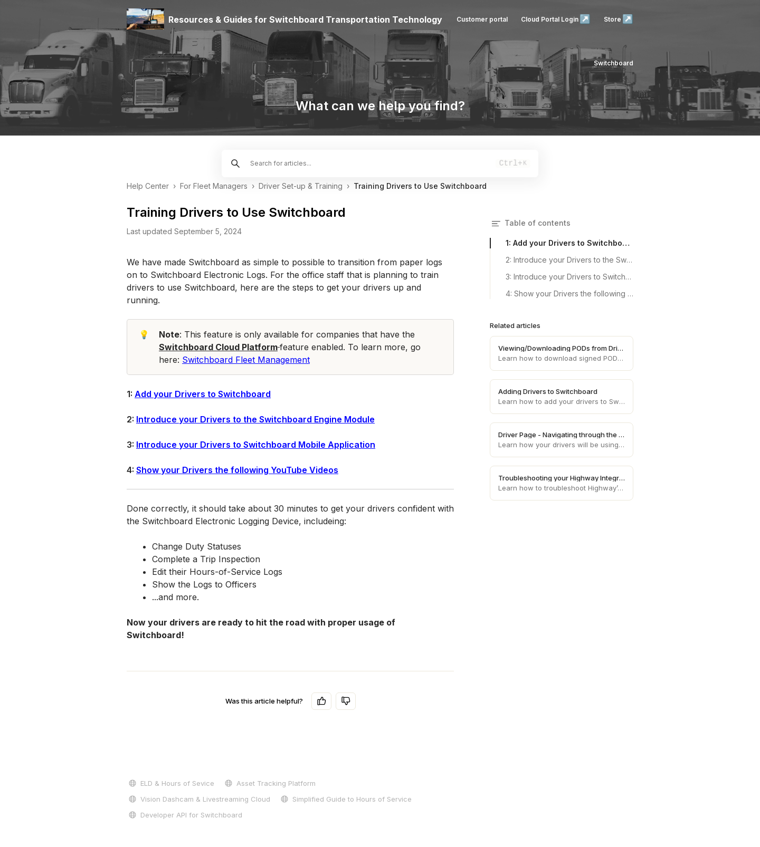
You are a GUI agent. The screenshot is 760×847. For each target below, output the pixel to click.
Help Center (148, 185)
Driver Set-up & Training (301, 185)
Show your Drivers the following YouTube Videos (237, 470)
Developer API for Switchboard (184, 815)
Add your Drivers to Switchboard (203, 394)
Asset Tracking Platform (269, 783)
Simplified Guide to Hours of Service (345, 799)
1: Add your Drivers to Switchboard (569, 242)
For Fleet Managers (214, 185)
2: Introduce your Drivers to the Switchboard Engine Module (569, 259)
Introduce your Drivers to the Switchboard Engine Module (255, 419)
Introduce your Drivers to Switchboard (216, 444)
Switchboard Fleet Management (246, 359)
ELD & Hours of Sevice (170, 783)
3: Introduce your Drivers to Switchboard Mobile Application (569, 276)
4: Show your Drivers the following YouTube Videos (569, 293)
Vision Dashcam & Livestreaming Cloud (198, 799)
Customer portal (482, 19)
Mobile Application (335, 444)
